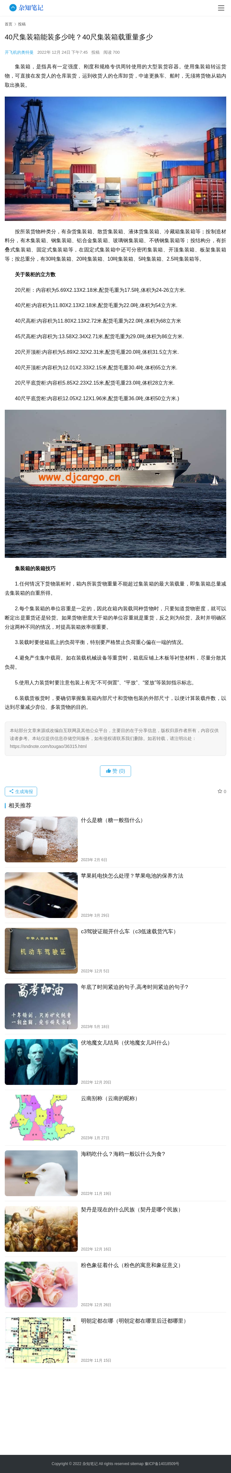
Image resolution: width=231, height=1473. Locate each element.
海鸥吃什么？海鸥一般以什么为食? (123, 1154)
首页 (8, 24)
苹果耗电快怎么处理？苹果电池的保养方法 (132, 876)
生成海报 (21, 791)
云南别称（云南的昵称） (110, 1098)
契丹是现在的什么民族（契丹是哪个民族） (132, 1210)
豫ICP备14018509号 (162, 1464)
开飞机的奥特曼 (19, 52)
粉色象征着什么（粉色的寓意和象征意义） (132, 1265)
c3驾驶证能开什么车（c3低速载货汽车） (130, 931)
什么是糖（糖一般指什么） (113, 820)
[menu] (221, 8)
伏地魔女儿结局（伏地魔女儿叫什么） (127, 1043)
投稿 (95, 52)
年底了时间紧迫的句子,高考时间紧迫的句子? (134, 987)
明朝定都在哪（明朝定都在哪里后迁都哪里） (135, 1321)
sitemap (136, 1464)
